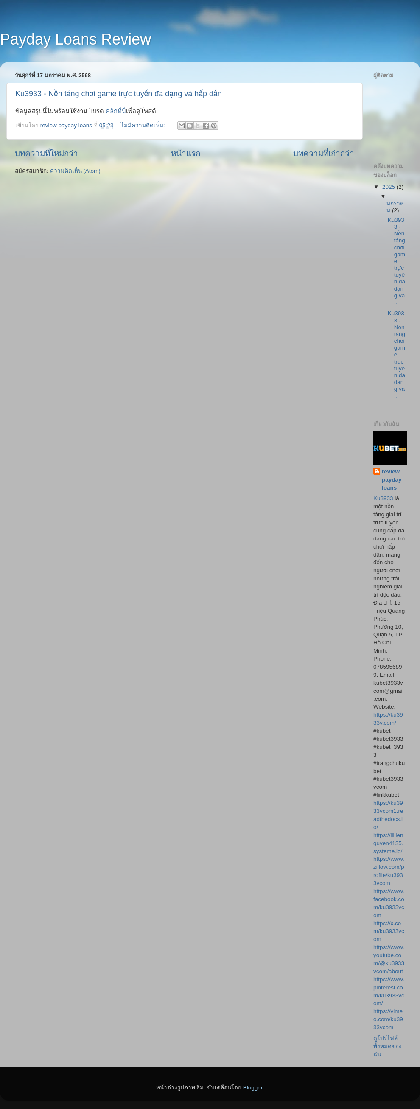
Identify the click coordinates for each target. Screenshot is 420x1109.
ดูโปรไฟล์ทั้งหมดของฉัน (387, 1046)
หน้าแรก (185, 153)
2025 (389, 187)
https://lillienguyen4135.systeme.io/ (388, 843)
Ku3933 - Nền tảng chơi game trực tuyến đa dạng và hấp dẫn (118, 94)
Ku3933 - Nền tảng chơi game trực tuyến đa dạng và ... (396, 261)
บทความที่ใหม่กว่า (46, 153)
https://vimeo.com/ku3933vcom (388, 1019)
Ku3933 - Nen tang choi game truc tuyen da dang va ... (396, 354)
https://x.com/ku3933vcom (388, 931)
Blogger (253, 1087)
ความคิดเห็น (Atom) (75, 171)
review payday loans (392, 479)
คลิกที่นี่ (116, 111)
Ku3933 (384, 498)
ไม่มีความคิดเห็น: (144, 125)
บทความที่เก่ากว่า (323, 153)
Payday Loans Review (75, 39)
